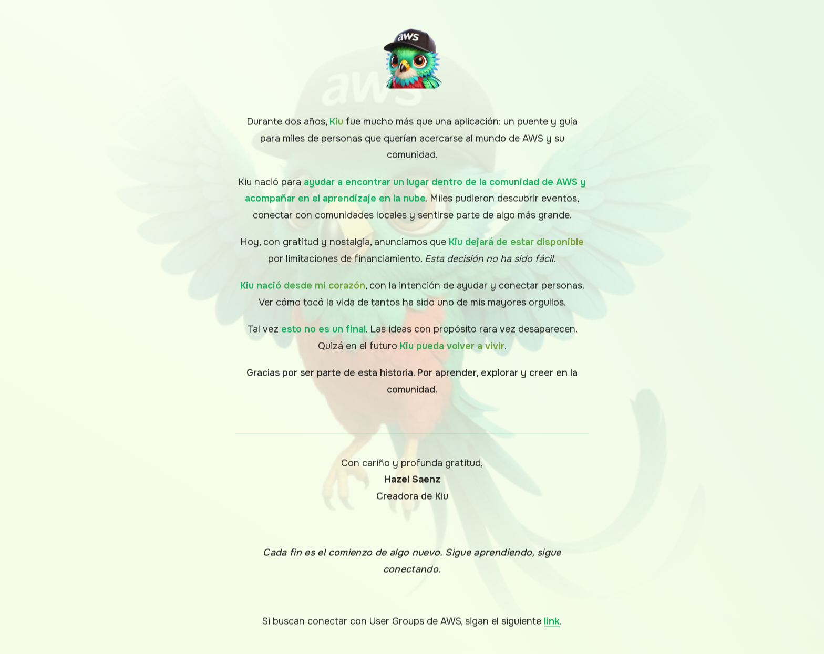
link (552, 622)
